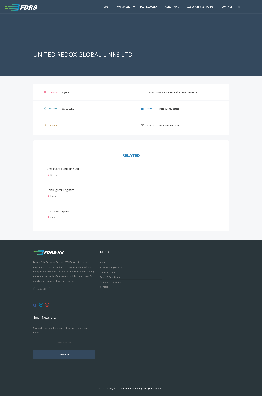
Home (105, 6)
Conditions (172, 6)
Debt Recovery (148, 6)
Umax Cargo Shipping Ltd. (63, 169)
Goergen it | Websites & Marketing (124, 388)
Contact (227, 6)
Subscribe (64, 354)
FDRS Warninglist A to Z (112, 267)
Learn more (42, 289)
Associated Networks (200, 6)
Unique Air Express (58, 211)
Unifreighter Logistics (60, 190)
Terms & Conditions (110, 277)
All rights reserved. (153, 388)
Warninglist (124, 6)
